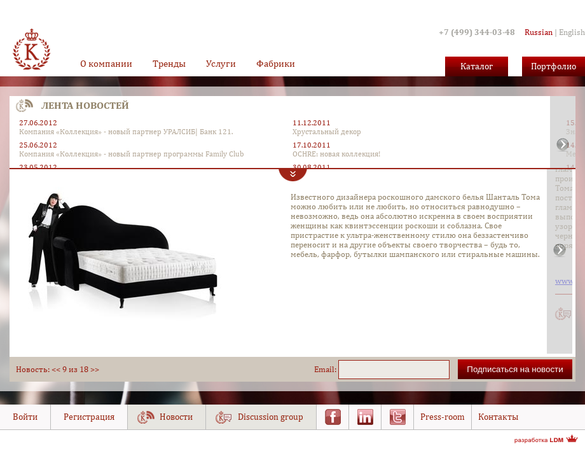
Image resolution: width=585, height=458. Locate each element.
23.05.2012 (38, 167)
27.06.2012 (38, 122)
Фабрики (275, 63)
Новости (176, 417)
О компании (106, 63)
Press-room (442, 417)
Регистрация (89, 417)
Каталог (476, 66)
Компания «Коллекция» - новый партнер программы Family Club (131, 153)
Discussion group (270, 417)
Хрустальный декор (326, 131)
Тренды (169, 63)
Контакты (498, 417)
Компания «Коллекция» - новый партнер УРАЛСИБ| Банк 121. (126, 131)
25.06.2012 (38, 145)
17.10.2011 (311, 145)
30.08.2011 (311, 167)
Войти (25, 417)
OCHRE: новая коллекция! (336, 153)
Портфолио (553, 66)
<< (56, 369)
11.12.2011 (311, 122)
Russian (539, 32)
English (572, 32)
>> (94, 369)
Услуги (221, 63)
